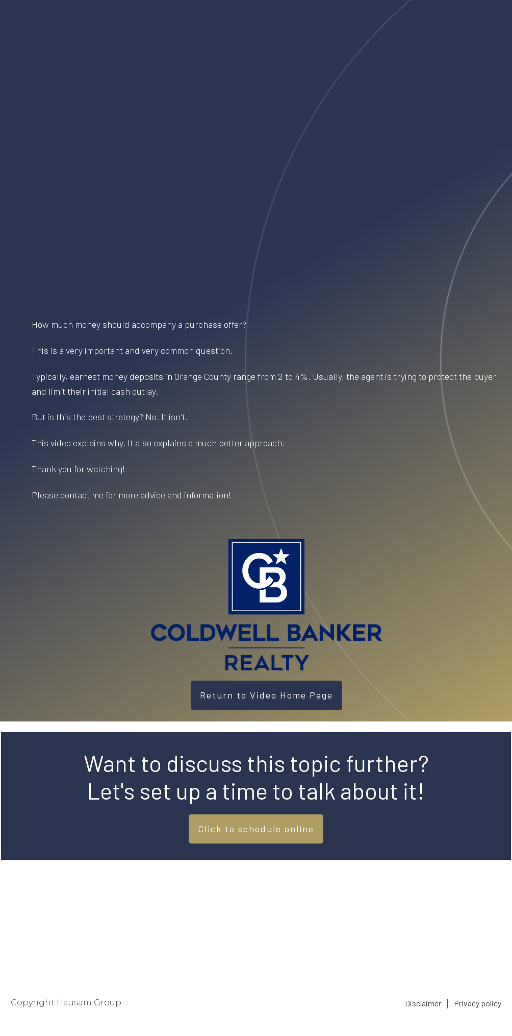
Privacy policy (477, 1003)
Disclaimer (423, 1003)
